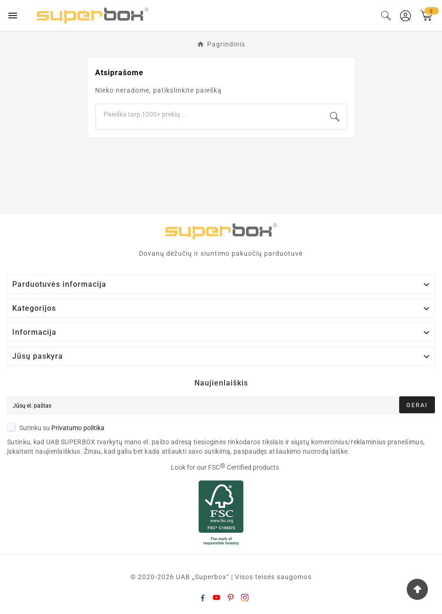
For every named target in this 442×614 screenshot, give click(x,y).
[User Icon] (405, 15)
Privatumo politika (77, 428)
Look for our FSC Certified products (225, 467)
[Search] (209, 114)
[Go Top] (417, 589)
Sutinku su (55, 428)
